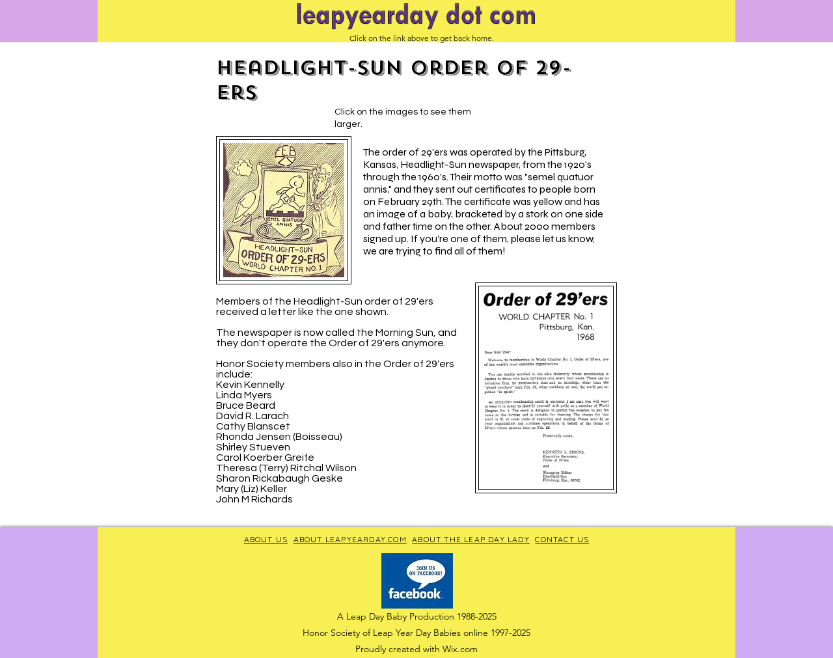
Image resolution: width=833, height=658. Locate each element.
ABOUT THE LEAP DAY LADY (471, 539)
